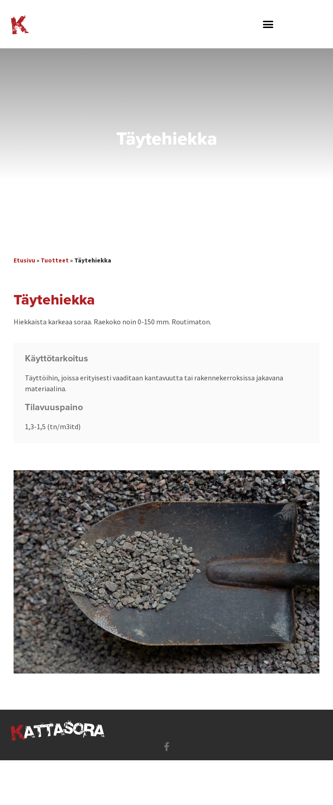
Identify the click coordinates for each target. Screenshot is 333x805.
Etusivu (24, 260)
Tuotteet (55, 260)
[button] (268, 24)
